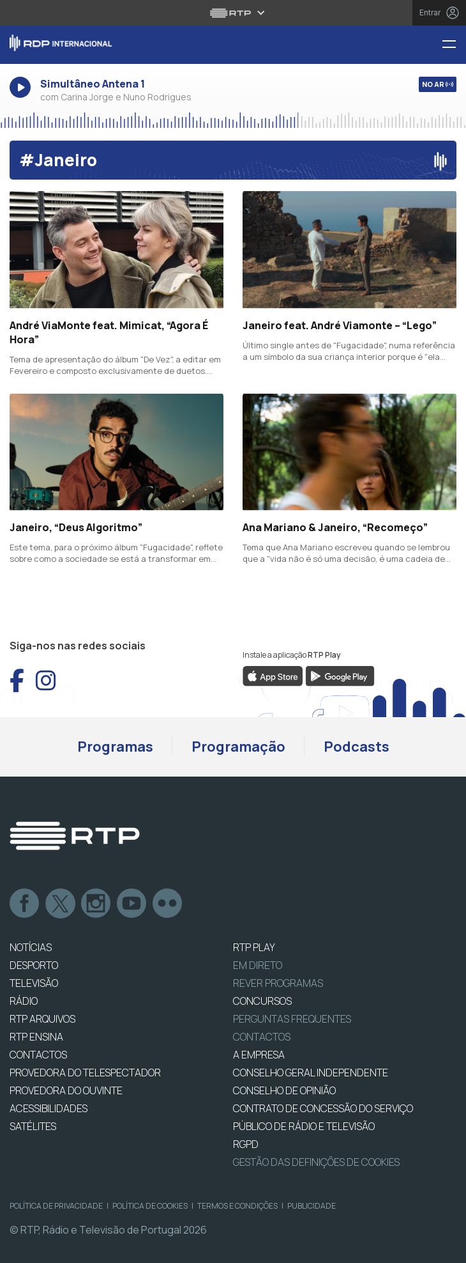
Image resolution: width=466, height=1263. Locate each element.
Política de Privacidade (56, 1205)
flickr (168, 903)
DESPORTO (34, 965)
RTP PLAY (254, 947)
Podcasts (356, 746)
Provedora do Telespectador (85, 1072)
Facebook (25, 903)
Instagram (96, 903)
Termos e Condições (237, 1205)
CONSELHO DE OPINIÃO (284, 1090)
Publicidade (311, 1205)
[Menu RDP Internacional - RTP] (454, 45)
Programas (115, 746)
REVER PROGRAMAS (278, 983)
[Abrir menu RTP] (233, 13)
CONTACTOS (38, 1055)
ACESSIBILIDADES (48, 1108)
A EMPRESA (259, 1055)
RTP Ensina (36, 1037)
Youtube (132, 903)
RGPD (246, 1144)
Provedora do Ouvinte (66, 1090)
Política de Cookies (150, 1205)
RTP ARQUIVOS (42, 1019)
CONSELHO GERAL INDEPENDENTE (310, 1072)
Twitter (60, 903)
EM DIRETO (257, 965)
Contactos (261, 1037)
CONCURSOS (262, 1001)
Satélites (33, 1126)
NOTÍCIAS (31, 947)
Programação (238, 746)
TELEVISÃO (34, 983)
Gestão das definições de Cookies (316, 1162)
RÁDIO (24, 1001)
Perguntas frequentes (292, 1019)
